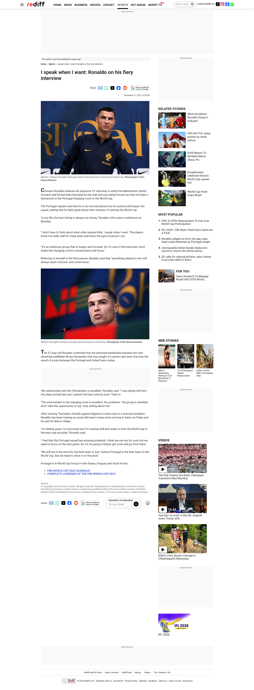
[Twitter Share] (112, 87)
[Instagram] (222, 4)
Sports (52, 64)
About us (163, 681)
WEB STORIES (168, 340)
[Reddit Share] (124, 87)
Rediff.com (89, 681)
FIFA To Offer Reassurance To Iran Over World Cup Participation (185, 222)
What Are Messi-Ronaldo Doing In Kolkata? (197, 117)
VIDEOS (163, 440)
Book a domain (112, 672)
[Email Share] (100, 87)
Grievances (187, 681)
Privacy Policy (131, 681)
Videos (147, 672)
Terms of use (175, 681)
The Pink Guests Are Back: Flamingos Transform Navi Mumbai (181, 477)
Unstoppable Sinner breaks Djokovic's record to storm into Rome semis (185, 249)
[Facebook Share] (118, 87)
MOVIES (95, 4)
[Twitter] (217, 4)
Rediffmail (127, 672)
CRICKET (109, 4)
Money (138, 672)
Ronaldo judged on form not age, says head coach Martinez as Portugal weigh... (187, 240)
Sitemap (143, 681)
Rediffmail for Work (93, 672)
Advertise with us (104, 681)
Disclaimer (118, 681)
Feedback (152, 681)
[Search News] (191, 4)
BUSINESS (81, 4)
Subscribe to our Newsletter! (121, 500)
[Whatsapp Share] (106, 87)
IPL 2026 (164, 634)
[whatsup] (232, 4)
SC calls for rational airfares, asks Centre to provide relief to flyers (186, 258)
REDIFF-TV (155, 4)
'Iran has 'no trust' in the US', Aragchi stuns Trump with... (180, 517)
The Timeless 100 (162, 672)
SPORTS (122, 4)
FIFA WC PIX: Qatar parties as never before (199, 137)
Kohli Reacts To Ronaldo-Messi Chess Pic (196, 156)
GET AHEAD (138, 4)
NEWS (68, 4)
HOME (57, 4)
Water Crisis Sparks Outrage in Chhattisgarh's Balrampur (177, 557)
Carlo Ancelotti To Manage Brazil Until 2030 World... (192, 278)
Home (43, 64)
